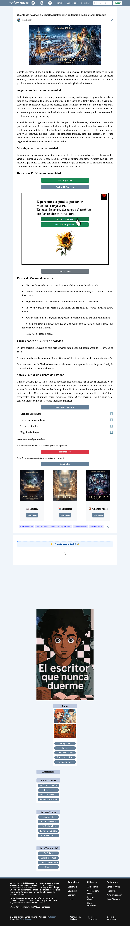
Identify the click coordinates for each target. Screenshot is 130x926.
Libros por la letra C (64, 527)
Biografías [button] (85, 3)
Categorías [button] (71, 3)
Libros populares (91, 904)
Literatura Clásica (96, 527)
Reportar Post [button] (65, 451)
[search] (102, 3)
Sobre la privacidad (111, 918)
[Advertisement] (65, 585)
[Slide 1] (63, 697)
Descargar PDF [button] (65, 180)
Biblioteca (92, 882)
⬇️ (111, 413)
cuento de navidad (26, 527)
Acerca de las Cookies (75, 918)
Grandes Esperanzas (30, 413)
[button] (111, 20)
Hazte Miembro (113, 899)
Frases (70, 899)
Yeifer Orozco (25, 919)
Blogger (52, 917)
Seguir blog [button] (65, 464)
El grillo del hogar (29, 432)
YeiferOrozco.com (114, 895)
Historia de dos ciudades (32, 420)
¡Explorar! (32, 515)
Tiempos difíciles (29, 426)
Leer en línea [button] (65, 271)
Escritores (72, 895)
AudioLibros (92, 887)
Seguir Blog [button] (111, 891)
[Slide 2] (67, 697)
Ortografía (72, 887)
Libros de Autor (113, 887)
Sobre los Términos (92, 918)
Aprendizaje (73, 882)
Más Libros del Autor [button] (65, 407)
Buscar (118, 3)
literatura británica (80, 527)
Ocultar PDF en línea (65, 187)
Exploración (112, 882)
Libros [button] (59, 3)
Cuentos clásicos (90, 898)
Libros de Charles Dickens (45, 527)
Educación (72, 891)
